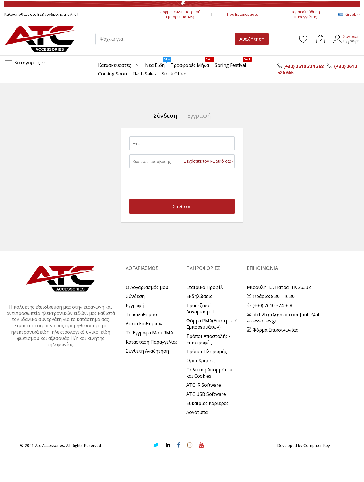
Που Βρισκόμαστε (242, 14)
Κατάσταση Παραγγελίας (152, 342)
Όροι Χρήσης (200, 360)
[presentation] (172, 183)
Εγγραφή (351, 41)
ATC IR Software (203, 385)
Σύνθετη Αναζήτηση (147, 351)
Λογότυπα (197, 412)
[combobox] (167, 39)
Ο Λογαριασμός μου (147, 287)
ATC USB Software (206, 394)
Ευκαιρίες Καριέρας (207, 403)
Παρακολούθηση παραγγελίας (305, 14)
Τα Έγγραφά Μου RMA (149, 333)
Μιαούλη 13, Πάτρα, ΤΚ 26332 (279, 287)
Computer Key (316, 445)
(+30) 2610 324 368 (269, 305)
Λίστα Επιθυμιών (144, 323)
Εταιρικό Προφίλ (204, 287)
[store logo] (39, 39)
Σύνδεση (351, 36)
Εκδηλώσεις (199, 296)
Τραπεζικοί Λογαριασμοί (200, 308)
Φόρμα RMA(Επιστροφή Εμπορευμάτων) (180, 14)
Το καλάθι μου (141, 314)
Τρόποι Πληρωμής (206, 351)
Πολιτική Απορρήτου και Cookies (209, 373)
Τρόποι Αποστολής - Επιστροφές (208, 339)
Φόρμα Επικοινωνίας (272, 330)
